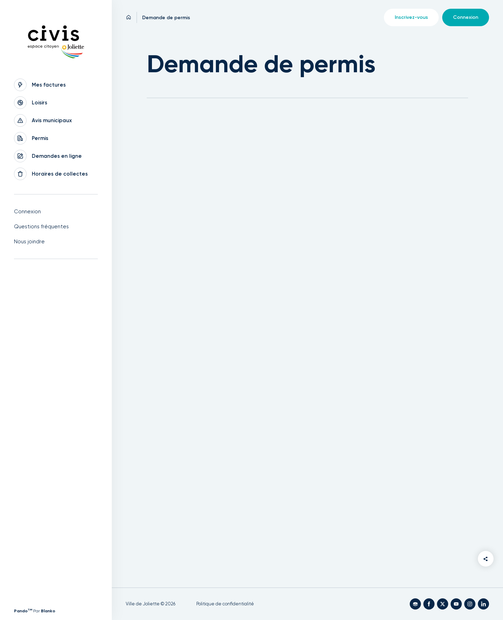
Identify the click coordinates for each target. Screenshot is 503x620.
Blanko (48, 610)
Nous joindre (29, 241)
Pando (23, 610)
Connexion (27, 211)
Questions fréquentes (41, 226)
